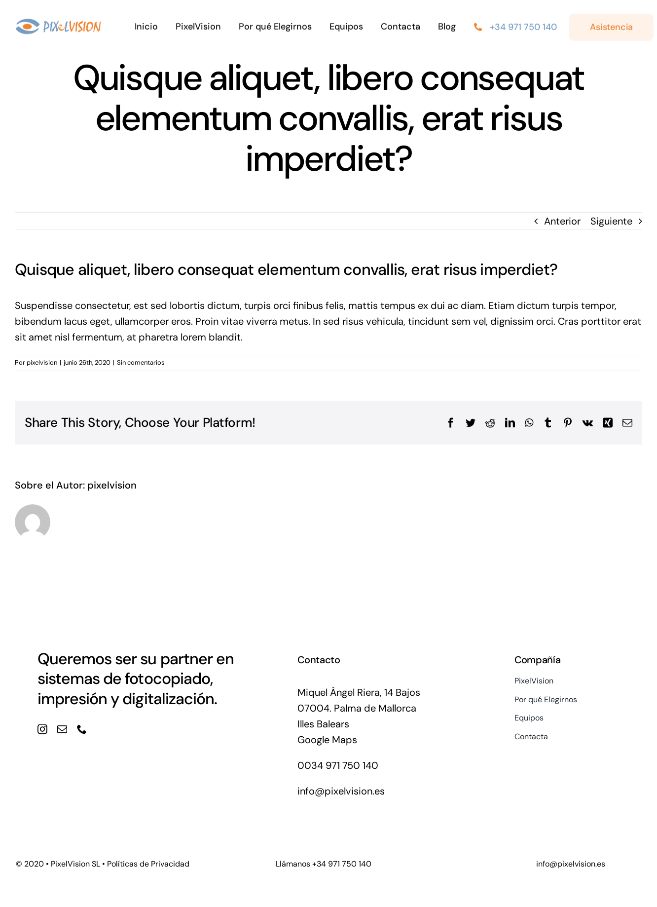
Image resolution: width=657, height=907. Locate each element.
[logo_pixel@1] (58, 22)
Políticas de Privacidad (148, 864)
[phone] (82, 729)
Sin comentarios (141, 362)
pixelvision (42, 362)
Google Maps (327, 739)
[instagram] (42, 729)
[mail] (62, 729)
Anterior (562, 221)
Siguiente (611, 221)
